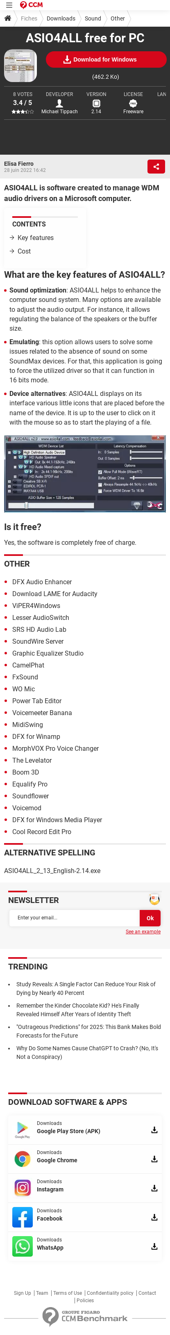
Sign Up (22, 1293)
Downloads (61, 18)
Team (42, 1293)
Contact (147, 1293)
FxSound (25, 677)
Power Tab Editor (36, 701)
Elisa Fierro (19, 163)
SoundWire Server (37, 641)
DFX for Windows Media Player (57, 820)
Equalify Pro (30, 784)
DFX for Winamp (36, 737)
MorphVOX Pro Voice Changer (55, 748)
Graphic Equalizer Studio (48, 653)
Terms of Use (67, 1293)
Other (118, 18)
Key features (36, 238)
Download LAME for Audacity (54, 594)
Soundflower (30, 796)
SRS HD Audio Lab (39, 629)
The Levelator (32, 760)
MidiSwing (27, 725)
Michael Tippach (59, 111)
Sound (93, 18)
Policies (85, 1300)
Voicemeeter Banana (42, 713)
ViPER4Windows (36, 606)
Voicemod (26, 808)
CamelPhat (28, 665)
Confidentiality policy (110, 1293)
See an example (143, 932)
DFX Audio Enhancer (42, 582)
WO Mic (23, 689)
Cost (24, 251)
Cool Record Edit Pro (41, 832)
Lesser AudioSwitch (40, 618)
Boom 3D (25, 772)
